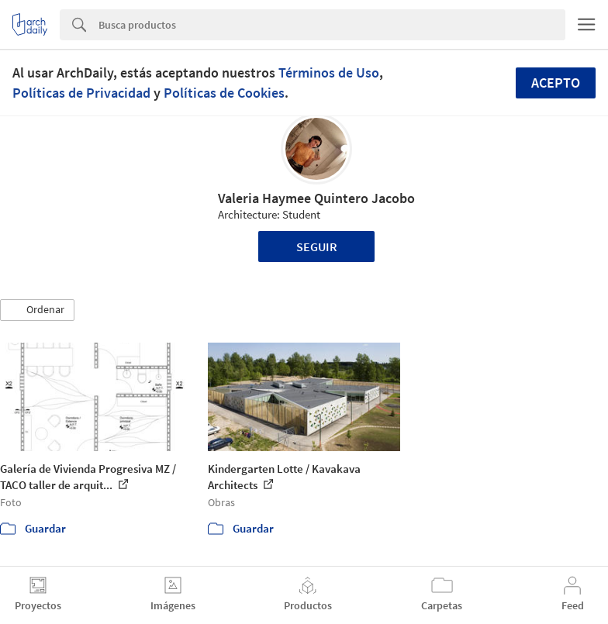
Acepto (555, 82)
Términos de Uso (328, 72)
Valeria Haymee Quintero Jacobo (316, 198)
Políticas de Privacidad (81, 93)
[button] (37, 310)
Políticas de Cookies (224, 93)
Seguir (316, 246)
